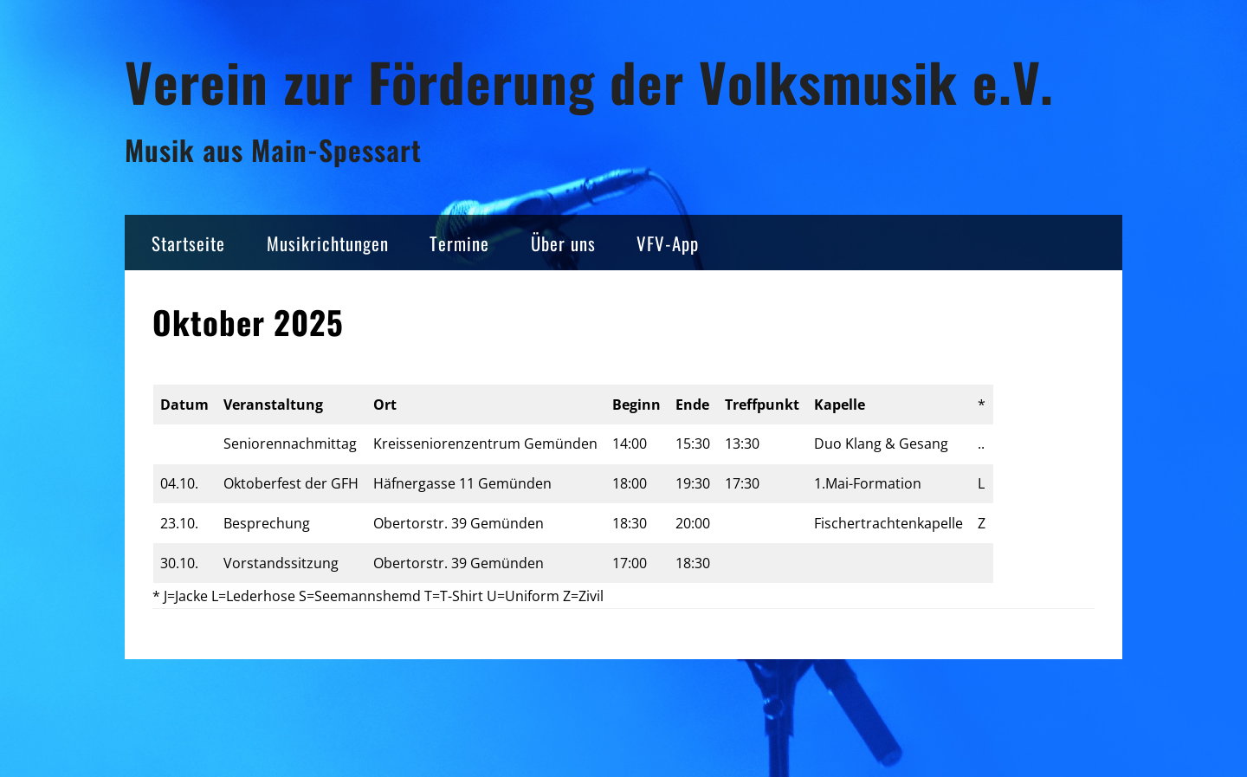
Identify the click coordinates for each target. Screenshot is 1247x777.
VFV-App (667, 243)
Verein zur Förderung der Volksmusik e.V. (589, 81)
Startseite (188, 243)
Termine (459, 243)
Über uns (563, 243)
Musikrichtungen (328, 243)
